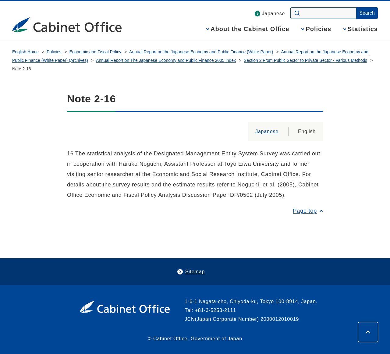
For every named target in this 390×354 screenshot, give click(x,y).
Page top (305, 211)
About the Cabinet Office (250, 29)
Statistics (363, 29)
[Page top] (368, 332)
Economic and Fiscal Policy (95, 51)
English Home (25, 51)
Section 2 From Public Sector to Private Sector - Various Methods (305, 60)
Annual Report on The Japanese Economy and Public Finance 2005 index (166, 60)
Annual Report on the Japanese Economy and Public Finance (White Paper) (201, 51)
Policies (318, 29)
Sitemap (195, 271)
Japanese (273, 13)
